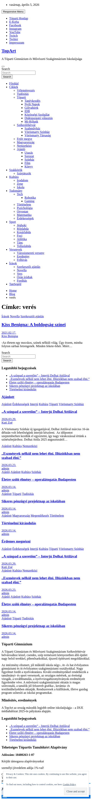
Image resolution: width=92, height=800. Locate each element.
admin (5, 468)
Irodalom (22, 180)
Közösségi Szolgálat (37, 114)
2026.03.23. (9, 465)
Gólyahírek (31, 107)
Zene (20, 183)
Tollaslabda (24, 246)
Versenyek (15, 249)
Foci (19, 235)
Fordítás (22, 280)
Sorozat (29, 156)
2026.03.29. (9, 419)
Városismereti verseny (30, 253)
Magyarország (25, 142)
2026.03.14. (9, 487)
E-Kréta (14, 21)
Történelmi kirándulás (22, 389)
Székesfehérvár (26, 125)
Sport (12, 221)
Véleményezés (26, 90)
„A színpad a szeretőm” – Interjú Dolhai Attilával (39, 375)
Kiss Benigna (10, 336)
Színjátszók (24, 173)
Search (6, 69)
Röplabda (23, 228)
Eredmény (23, 256)
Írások (13, 263)
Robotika (30, 197)
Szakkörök (15, 170)
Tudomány (15, 190)
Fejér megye (24, 138)
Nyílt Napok (32, 104)
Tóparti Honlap (18, 18)
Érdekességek (25, 218)
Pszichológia (25, 208)
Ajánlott (8, 397)
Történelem (24, 204)
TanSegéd (15, 284)
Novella (22, 270)
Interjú (34, 404)
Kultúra (14, 176)
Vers (19, 273)
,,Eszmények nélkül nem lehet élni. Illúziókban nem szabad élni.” (49, 379)
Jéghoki (21, 225)
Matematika (24, 215)
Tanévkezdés (32, 100)
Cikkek (13, 87)
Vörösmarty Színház (37, 132)
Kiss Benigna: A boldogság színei (34, 324)
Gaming (29, 201)
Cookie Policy (69, 784)
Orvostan (22, 211)
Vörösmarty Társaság (38, 135)
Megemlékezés (40, 515)
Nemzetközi (24, 145)
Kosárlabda (24, 232)
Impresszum (16, 42)
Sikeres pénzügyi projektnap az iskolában (34, 386)
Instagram (15, 28)
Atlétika (22, 239)
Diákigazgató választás (39, 118)
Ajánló (21, 149)
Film (27, 163)
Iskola (20, 187)
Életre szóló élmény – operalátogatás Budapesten (39, 382)
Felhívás (22, 259)
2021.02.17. (9, 332)
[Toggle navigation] (3, 66)
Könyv (29, 166)
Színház (29, 159)
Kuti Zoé (7, 422)
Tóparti (21, 97)
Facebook (15, 25)
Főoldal (14, 83)
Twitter (13, 39)
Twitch (13, 35)
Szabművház (32, 128)
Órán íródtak (24, 277)
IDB (27, 111)
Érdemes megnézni (16, 541)
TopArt (9, 50)
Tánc (20, 242)
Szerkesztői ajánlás (28, 266)
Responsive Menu (13, 11)
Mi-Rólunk (31, 121)
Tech (20, 194)
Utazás (29, 152)
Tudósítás (23, 93)
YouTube (14, 32)
